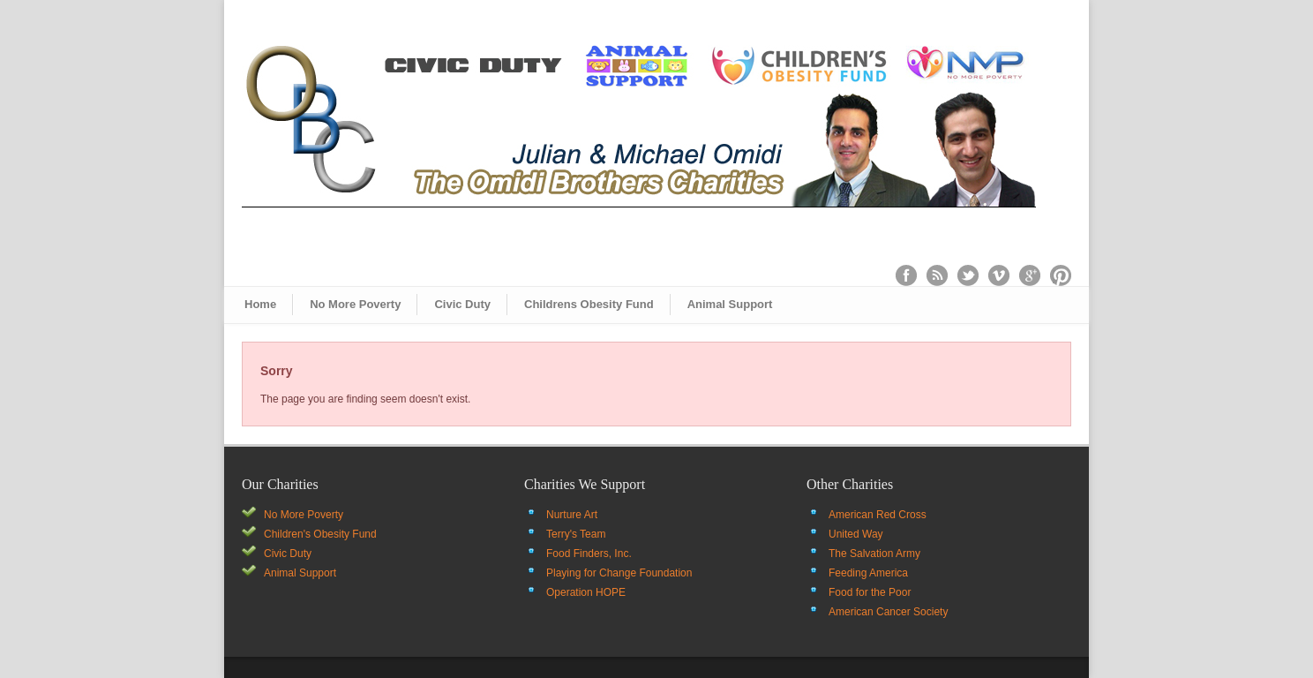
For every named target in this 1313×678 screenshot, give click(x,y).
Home (260, 304)
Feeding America (868, 573)
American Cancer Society (888, 612)
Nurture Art (571, 514)
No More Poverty (355, 304)
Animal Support (730, 304)
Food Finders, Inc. (589, 553)
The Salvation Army (874, 553)
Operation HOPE (586, 592)
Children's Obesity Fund (320, 534)
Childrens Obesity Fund (589, 304)
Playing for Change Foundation (619, 573)
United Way (856, 534)
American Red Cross (878, 514)
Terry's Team (575, 534)
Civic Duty (462, 304)
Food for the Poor (870, 592)
